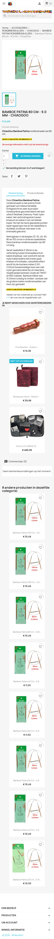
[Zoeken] (27, 16)
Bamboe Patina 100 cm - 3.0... (27, 582)
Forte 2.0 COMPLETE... (27, 446)
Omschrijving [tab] (16, 193)
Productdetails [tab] (35, 193)
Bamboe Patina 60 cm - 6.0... (27, 731)
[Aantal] (5, 156)
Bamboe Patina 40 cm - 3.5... (27, 830)
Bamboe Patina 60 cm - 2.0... (27, 780)
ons (8, 297)
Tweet (19, 176)
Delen (12, 176)
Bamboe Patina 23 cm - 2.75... (27, 879)
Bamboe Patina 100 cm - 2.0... (27, 532)
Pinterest (26, 176)
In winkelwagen (27, 156)
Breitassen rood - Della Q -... (27, 396)
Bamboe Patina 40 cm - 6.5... (27, 681)
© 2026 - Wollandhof (12, 935)
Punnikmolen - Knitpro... (27, 347)
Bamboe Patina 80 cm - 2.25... (27, 632)
